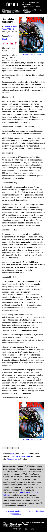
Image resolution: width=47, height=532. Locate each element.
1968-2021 (27, 12)
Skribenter (26, 5)
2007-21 (18, 12)
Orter (38, 3)
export (4, 39)
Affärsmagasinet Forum (11, 10)
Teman (37, 7)
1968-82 (25, 10)
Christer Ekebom (10, 26)
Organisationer (27, 7)
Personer (31, 3)
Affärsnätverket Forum (22, 456)
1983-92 (33, 10)
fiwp (10, 448)
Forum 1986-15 (8, 29)
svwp (5, 448)
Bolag (24, 3)
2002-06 (10, 12)
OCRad (13, 454)
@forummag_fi (13, 459)
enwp (16, 448)
